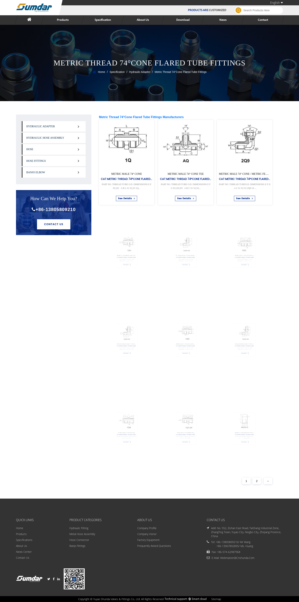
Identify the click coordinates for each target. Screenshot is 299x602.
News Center (24, 552)
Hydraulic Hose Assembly (45, 137)
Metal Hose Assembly (82, 534)
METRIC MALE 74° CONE (126, 173)
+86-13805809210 (54, 209)
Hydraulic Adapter (139, 71)
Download (183, 20)
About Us (143, 20)
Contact (263, 20)
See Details (126, 198)
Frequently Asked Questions (154, 546)
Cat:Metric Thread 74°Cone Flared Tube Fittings (135, 179)
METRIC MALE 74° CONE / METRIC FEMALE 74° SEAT (252, 173)
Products (63, 20)
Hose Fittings (36, 161)
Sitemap (216, 599)
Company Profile (147, 528)
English (276, 3)
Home (101, 71)
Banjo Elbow (35, 172)
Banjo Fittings (77, 546)
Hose (29, 149)
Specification (103, 20)
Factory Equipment (148, 540)
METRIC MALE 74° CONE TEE (186, 173)
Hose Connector (79, 540)
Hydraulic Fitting (78, 528)
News (223, 20)
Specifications (24, 540)
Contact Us (53, 224)
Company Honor (147, 534)
